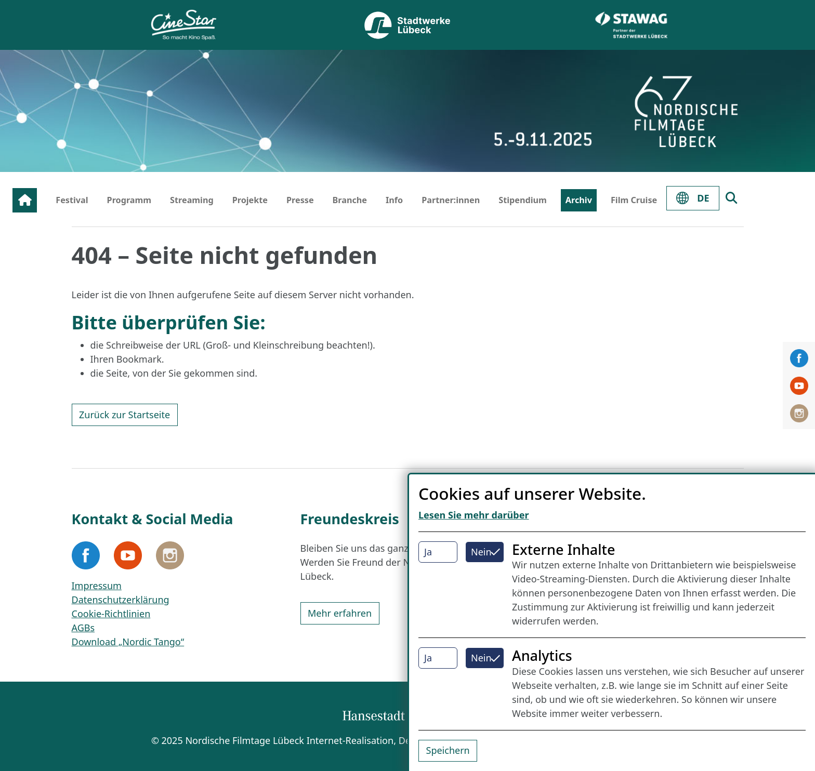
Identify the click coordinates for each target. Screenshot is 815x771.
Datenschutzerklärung (120, 599)
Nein (481, 552)
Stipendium (522, 200)
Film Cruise (634, 200)
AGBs (83, 627)
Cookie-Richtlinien (111, 613)
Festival (72, 200)
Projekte (250, 200)
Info (394, 200)
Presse (300, 200)
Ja (428, 552)
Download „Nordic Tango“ (128, 641)
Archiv (579, 200)
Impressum (97, 585)
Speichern (448, 750)
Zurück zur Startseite (124, 414)
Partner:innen (451, 200)
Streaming (192, 200)
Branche (350, 200)
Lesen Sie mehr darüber (473, 515)
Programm (129, 200)
